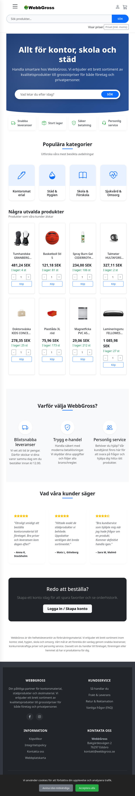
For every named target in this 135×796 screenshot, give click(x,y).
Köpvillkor (35, 739)
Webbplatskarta (35, 758)
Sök (120, 18)
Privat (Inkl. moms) (116, 27)
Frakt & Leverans (100, 695)
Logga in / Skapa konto (67, 608)
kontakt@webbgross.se (99, 751)
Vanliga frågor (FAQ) (99, 708)
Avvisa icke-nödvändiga (56, 788)
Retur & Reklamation (99, 701)
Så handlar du (99, 689)
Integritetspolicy (35, 745)
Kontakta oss (35, 751)
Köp (21, 284)
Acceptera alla (87, 788)
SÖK (110, 94)
